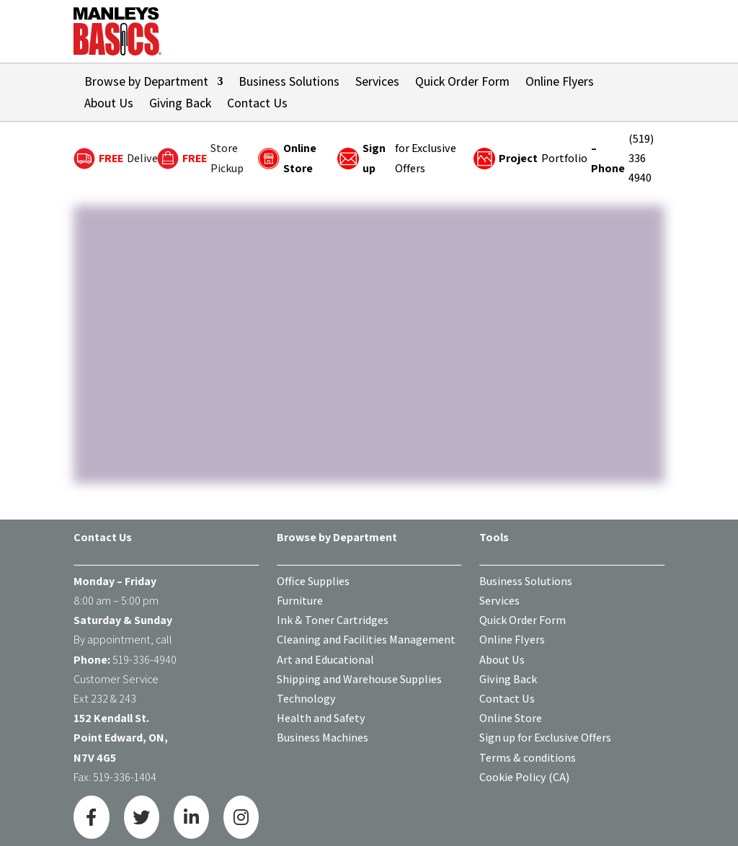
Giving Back (180, 104)
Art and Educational (325, 659)
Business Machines (322, 737)
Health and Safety (321, 718)
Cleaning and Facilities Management (366, 639)
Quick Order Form (462, 82)
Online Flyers (559, 82)
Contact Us (257, 104)
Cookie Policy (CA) (524, 777)
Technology (306, 698)
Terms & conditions (527, 757)
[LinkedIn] (191, 817)
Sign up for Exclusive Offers (545, 737)
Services (377, 82)
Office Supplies (313, 581)
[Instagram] (241, 817)
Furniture (300, 600)
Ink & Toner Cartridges (332, 620)
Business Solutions (289, 82)
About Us (108, 104)
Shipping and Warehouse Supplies (359, 679)
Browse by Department (146, 82)
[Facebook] (91, 817)
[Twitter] (141, 817)
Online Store (510, 718)
